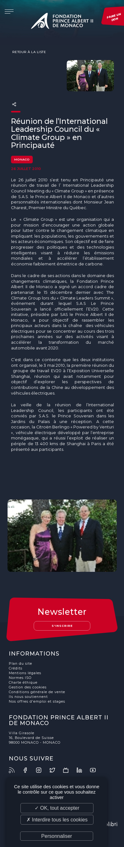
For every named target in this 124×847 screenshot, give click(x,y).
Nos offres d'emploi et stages (37, 701)
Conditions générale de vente (37, 692)
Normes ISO (20, 678)
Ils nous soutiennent (28, 697)
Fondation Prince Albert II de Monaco (62, 22)
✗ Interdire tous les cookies (56, 819)
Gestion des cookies (28, 687)
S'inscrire (62, 625)
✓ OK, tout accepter (57, 808)
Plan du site (20, 664)
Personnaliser (56, 836)
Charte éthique (23, 683)
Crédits (15, 668)
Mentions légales (25, 673)
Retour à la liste (28, 52)
